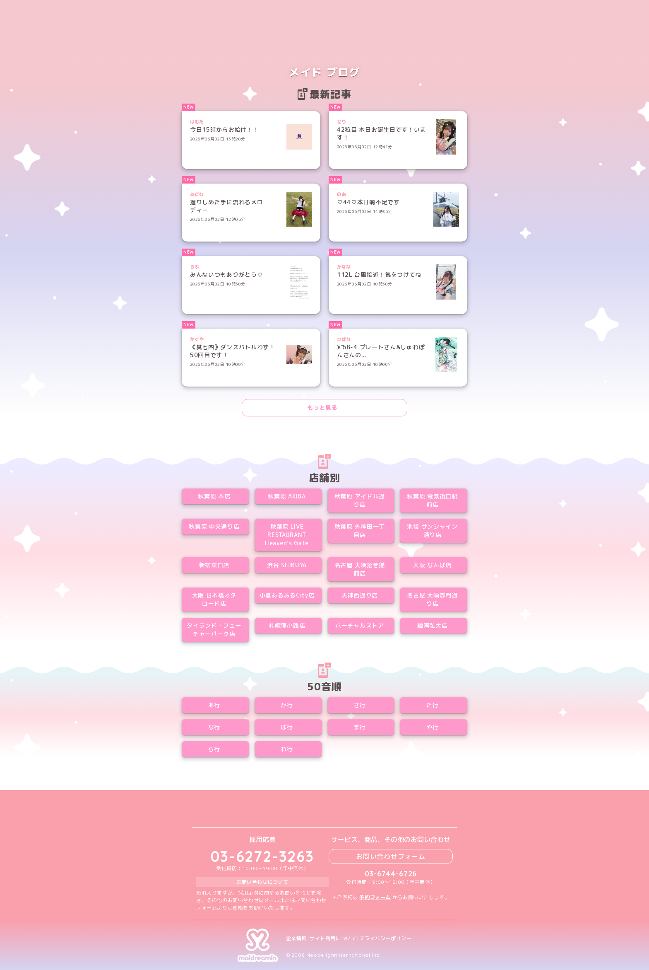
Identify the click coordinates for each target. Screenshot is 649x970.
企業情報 (296, 938)
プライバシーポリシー (385, 938)
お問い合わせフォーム (390, 856)
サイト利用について (333, 938)
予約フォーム (375, 897)
